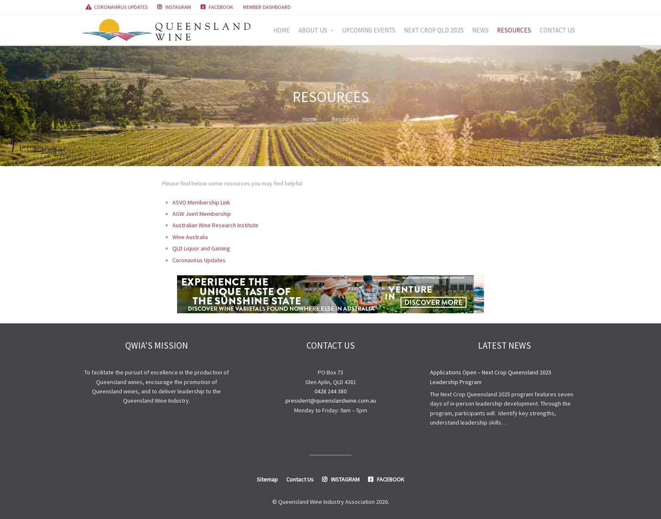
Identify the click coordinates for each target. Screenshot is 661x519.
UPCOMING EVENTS (368, 30)
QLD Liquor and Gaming (201, 248)
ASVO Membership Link (201, 202)
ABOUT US (312, 30)
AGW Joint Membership (201, 214)
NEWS (480, 30)
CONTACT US (557, 30)
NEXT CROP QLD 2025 (434, 30)
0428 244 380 (330, 391)
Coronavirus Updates (199, 260)
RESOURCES (514, 30)
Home (309, 119)
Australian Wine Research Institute (215, 225)
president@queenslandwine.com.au (330, 400)
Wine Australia (190, 237)
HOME (281, 30)
